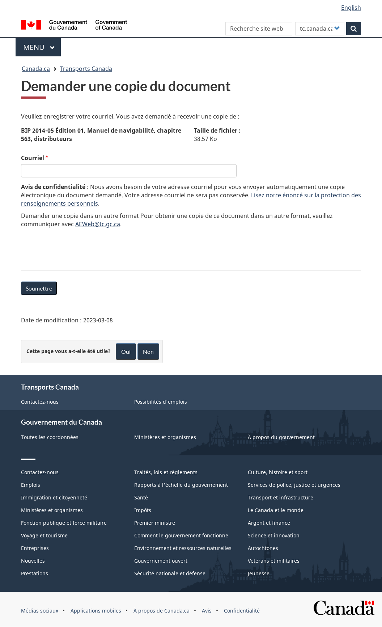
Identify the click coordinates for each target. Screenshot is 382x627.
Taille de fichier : (217, 130)
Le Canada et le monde (276, 510)
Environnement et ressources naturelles (183, 548)
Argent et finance (269, 522)
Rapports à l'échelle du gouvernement (181, 484)
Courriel (32, 158)
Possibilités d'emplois (160, 401)
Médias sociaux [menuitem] (39, 610)
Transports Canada (86, 69)
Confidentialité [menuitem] (242, 610)
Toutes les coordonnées (49, 437)
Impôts (142, 510)
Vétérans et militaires (274, 560)
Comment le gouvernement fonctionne (181, 535)
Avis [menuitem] (207, 610)
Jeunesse (258, 573)
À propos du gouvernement (281, 437)
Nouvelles (33, 560)
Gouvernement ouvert (160, 560)
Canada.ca (36, 69)
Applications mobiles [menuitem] (96, 610)
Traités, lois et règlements (166, 472)
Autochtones (263, 548)
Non (148, 351)
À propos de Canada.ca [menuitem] (161, 610)
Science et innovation (274, 535)
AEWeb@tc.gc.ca (97, 224)
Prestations (34, 573)
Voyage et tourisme (44, 535)
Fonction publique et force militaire (64, 522)
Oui (126, 351)
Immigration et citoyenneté (54, 497)
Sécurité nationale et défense (169, 573)
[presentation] (76, 248)
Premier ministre (154, 522)
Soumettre (39, 288)
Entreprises (35, 548)
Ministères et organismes (165, 437)
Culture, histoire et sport (277, 472)
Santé (141, 497)
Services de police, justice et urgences (294, 484)
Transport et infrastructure (280, 497)
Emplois (30, 484)
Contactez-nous (40, 401)
